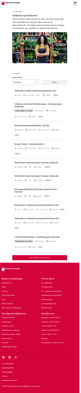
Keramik (5, 291)
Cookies (4, 376)
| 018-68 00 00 (53, 330)
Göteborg (44, 322)
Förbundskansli (46, 343)
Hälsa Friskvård (7, 304)
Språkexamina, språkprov (11, 330)
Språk (4, 287)
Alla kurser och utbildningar (11, 308)
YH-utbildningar (46, 283)
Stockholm (45, 317)
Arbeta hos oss (7, 338)
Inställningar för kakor (9, 347)
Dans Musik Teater (8, 295)
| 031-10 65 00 (54, 322)
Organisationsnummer (9, 380)
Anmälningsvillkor (8, 368)
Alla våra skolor (46, 308)
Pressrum (5, 343)
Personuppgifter (7, 372)
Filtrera (54, 82)
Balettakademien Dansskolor (51, 295)
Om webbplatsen (8, 364)
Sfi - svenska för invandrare (51, 291)
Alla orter (44, 338)
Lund (43, 326)
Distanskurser (7, 283)
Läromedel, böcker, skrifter (11, 334)
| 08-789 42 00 (55, 317)
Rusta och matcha (8, 317)
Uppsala (44, 330)
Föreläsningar (7, 322)
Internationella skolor (48, 304)
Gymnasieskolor (47, 287)
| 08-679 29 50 (58, 342)
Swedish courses (8, 326)
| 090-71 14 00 (51, 334)
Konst (4, 299)
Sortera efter (17, 77)
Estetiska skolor (47, 299)
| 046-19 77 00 (51, 326)
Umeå (43, 334)
